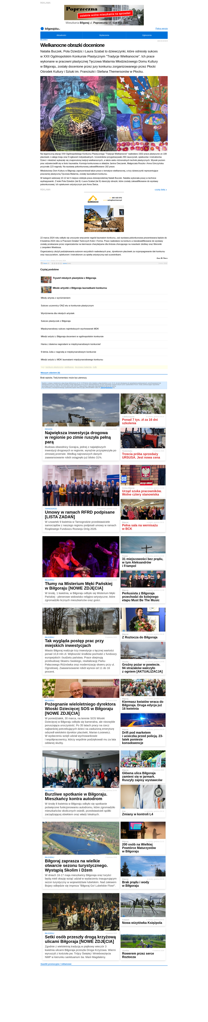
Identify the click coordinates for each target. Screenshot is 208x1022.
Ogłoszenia (146, 35)
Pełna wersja (161, 28)
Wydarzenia (104, 35)
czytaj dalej (161, 189)
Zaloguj (103, 387)
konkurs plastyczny (54, 367)
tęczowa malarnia (83, 367)
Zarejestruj (109, 387)
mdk (95, 367)
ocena (67, 263)
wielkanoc (69, 367)
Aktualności (61, 35)
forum (46, 263)
